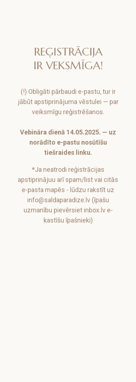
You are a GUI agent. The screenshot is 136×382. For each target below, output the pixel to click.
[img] (69, 15)
